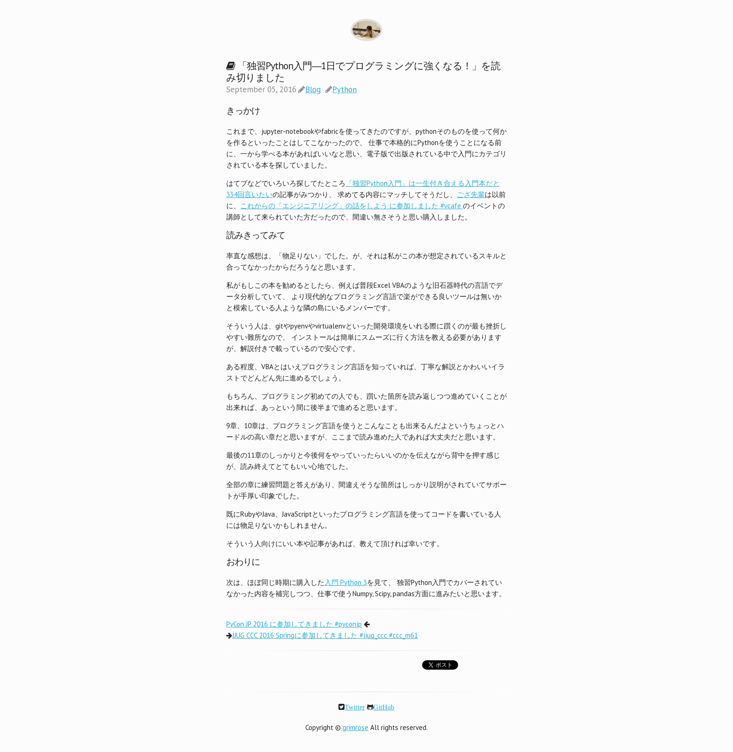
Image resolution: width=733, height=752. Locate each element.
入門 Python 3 (345, 582)
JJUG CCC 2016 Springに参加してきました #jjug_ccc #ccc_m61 (325, 635)
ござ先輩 (471, 194)
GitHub (384, 706)
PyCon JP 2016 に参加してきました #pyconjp (294, 624)
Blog (313, 89)
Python (344, 89)
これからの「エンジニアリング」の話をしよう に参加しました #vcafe (351, 205)
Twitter (355, 706)
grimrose (355, 727)
